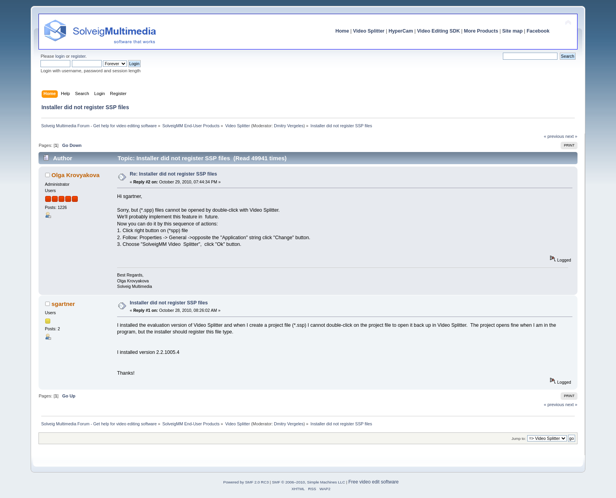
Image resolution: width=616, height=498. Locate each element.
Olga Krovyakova (75, 175)
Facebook (537, 31)
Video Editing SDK (438, 31)
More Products (481, 31)
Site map (512, 31)
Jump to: (519, 438)
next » (571, 136)
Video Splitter (369, 31)
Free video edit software (373, 482)
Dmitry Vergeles (288, 125)
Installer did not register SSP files (169, 303)
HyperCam (401, 31)
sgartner (63, 303)
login (60, 56)
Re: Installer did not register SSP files (173, 174)
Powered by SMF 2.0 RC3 (246, 482)
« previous (554, 136)
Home (342, 31)
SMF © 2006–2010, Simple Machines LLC (308, 482)
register (78, 56)
